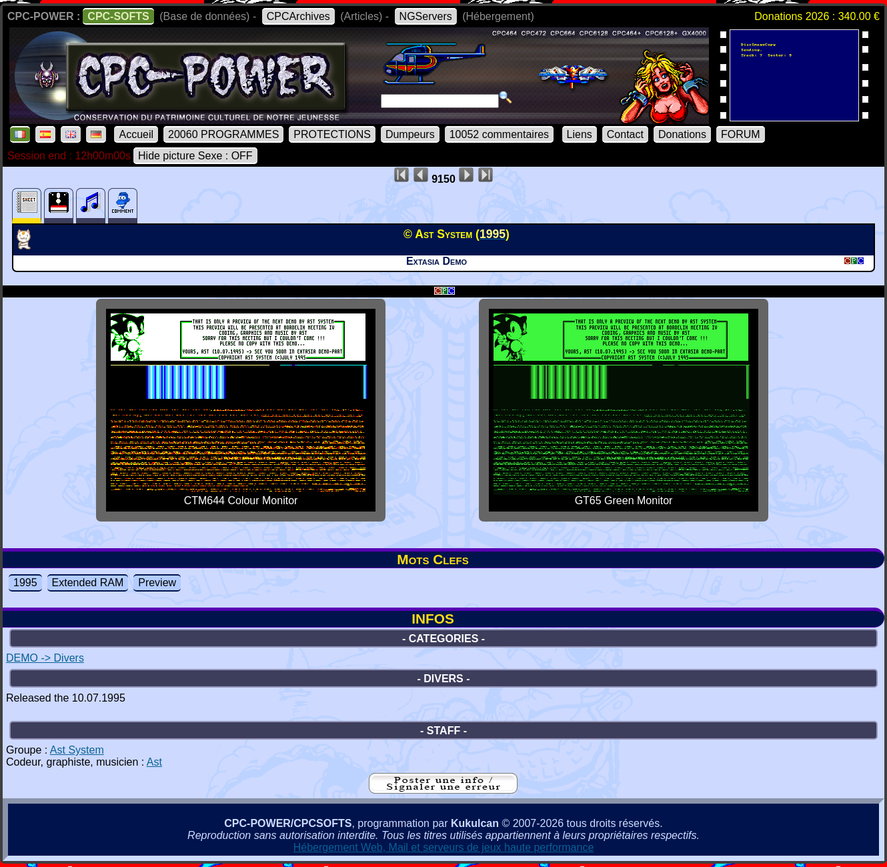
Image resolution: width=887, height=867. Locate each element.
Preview (157, 582)
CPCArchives (298, 16)
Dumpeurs (410, 134)
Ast (154, 762)
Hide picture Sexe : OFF (195, 155)
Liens (579, 134)
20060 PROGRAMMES (223, 134)
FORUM (740, 134)
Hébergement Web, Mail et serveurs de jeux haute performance (443, 847)
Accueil (136, 134)
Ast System (77, 750)
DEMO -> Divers (45, 658)
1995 (25, 582)
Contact (625, 134)
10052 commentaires (499, 134)
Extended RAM (88, 582)
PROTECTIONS (332, 134)
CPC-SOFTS (118, 16)
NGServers (425, 16)
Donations (682, 134)
